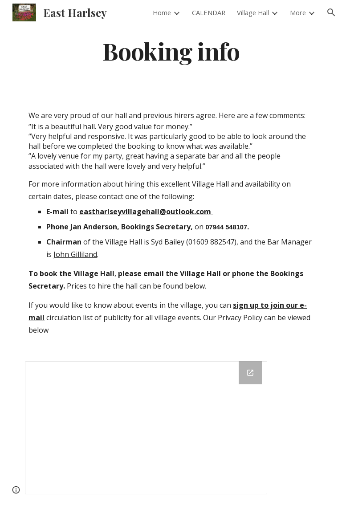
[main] (171, 50)
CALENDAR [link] (208, 12)
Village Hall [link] (253, 12)
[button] (331, 12)
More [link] (298, 12)
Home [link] (162, 12)
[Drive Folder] (146, 427)
